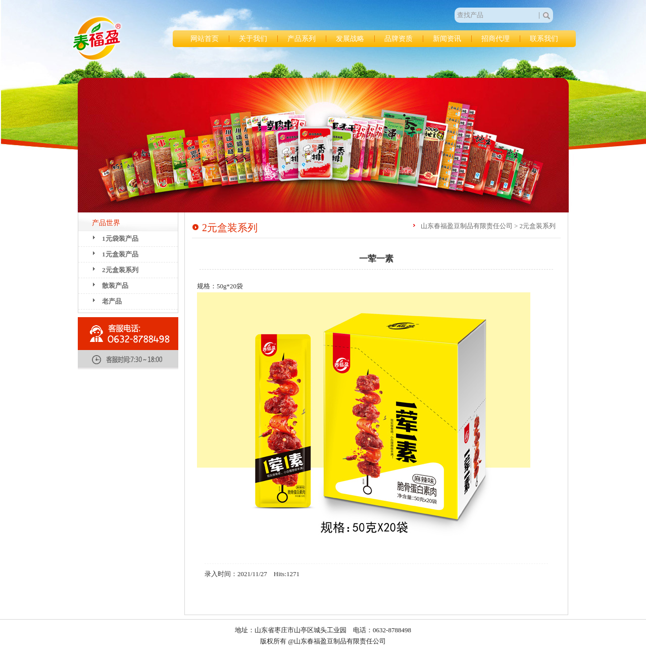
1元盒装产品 (120, 254)
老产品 (112, 301)
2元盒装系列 (120, 270)
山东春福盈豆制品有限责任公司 (97, 38)
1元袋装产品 (120, 238)
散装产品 (115, 285)
